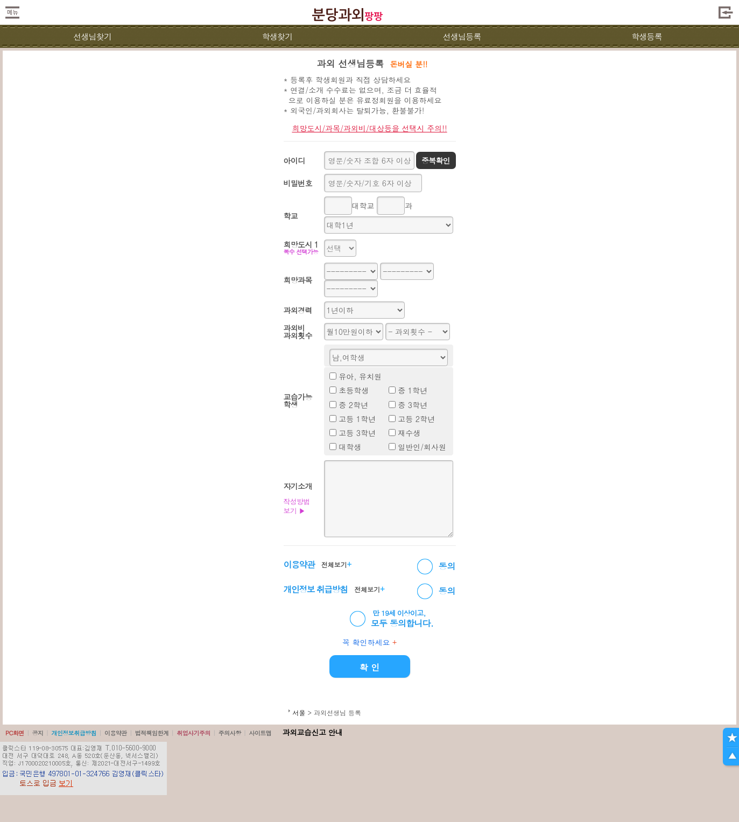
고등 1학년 (357, 418)
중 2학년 (353, 404)
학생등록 (646, 36)
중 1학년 (412, 390)
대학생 (350, 446)
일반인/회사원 (422, 446)
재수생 (409, 432)
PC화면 (14, 733)
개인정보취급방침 (73, 733)
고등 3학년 (357, 432)
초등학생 (354, 390)
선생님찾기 (92, 36)
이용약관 (115, 733)
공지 (38, 733)
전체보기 (336, 564)
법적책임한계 (152, 733)
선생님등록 (462, 36)
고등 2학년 (416, 418)
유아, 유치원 (360, 376)
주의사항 (230, 733)
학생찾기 (277, 36)
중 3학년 (412, 404)
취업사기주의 (193, 733)
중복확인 (435, 160)
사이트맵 (260, 733)
